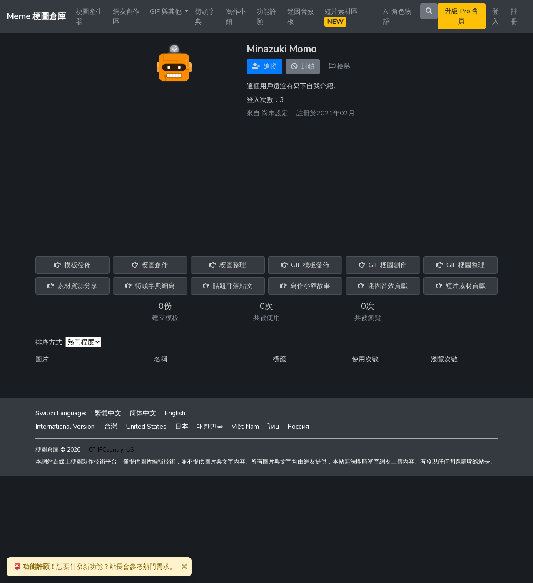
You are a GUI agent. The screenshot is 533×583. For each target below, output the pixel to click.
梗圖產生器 (89, 16)
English (174, 413)
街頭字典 (205, 16)
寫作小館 (236, 16)
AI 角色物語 (397, 16)
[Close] (184, 566)
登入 (495, 16)
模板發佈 (72, 265)
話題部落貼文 (228, 285)
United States (146, 426)
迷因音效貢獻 (383, 285)
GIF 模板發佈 (305, 265)
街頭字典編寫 (150, 285)
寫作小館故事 (305, 285)
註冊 (514, 16)
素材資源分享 (72, 285)
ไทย (273, 426)
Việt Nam (245, 426)
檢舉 (339, 66)
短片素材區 (341, 17)
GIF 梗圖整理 (460, 265)
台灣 (110, 426)
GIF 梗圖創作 (383, 265)
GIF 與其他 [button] (166, 11)
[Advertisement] (266, 184)
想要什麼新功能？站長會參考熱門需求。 (94, 566)
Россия (298, 426)
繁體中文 (108, 413)
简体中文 (143, 413)
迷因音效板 (300, 16)
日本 (181, 426)
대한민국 (210, 426)
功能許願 (266, 16)
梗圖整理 (227, 265)
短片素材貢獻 (461, 285)
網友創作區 (126, 16)
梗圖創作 (150, 265)
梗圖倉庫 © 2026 (57, 450)
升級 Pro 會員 (461, 16)
